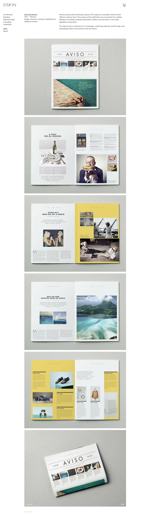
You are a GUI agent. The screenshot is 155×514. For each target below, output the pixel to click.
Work (5, 28)
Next (122, 504)
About (5, 31)
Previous (29, 504)
